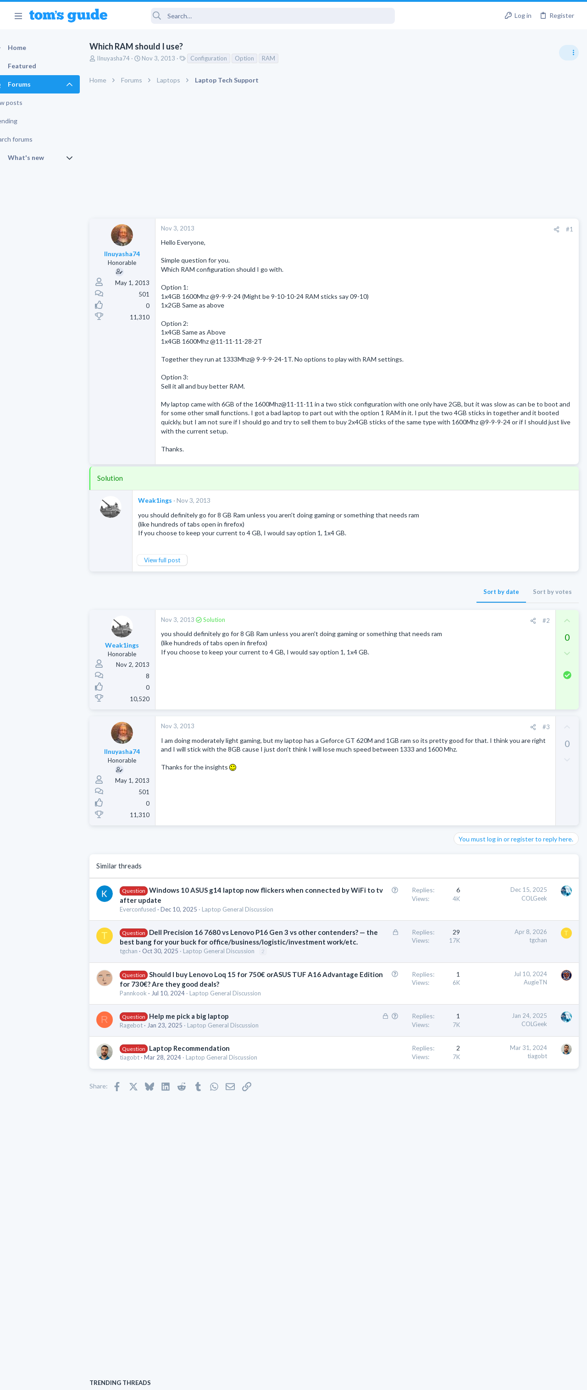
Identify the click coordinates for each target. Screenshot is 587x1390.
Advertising (194, 1377)
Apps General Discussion (490, 817)
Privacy (317, 1377)
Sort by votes (404, 618)
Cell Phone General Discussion (497, 773)
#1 (422, 229)
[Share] (409, 229)
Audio (465, 561)
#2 (398, 647)
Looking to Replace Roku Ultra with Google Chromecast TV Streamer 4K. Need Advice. (514, 589)
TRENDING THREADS (471, 498)
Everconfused (154, 955)
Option (260, 58)
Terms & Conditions (380, 1377)
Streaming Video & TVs (488, 623)
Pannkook (149, 1113)
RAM (284, 58)
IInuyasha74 (129, 58)
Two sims (470, 748)
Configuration (224, 58)
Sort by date (353, 618)
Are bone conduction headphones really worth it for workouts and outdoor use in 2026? (514, 527)
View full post (178, 587)
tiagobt (145, 1204)
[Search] (257, 16)
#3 (398, 754)
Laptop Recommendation (205, 1195)
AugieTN (387, 1083)
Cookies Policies (259, 1377)
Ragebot (147, 1163)
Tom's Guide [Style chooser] (512, 1339)
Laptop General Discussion (492, 676)
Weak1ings (171, 518)
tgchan (145, 1044)
